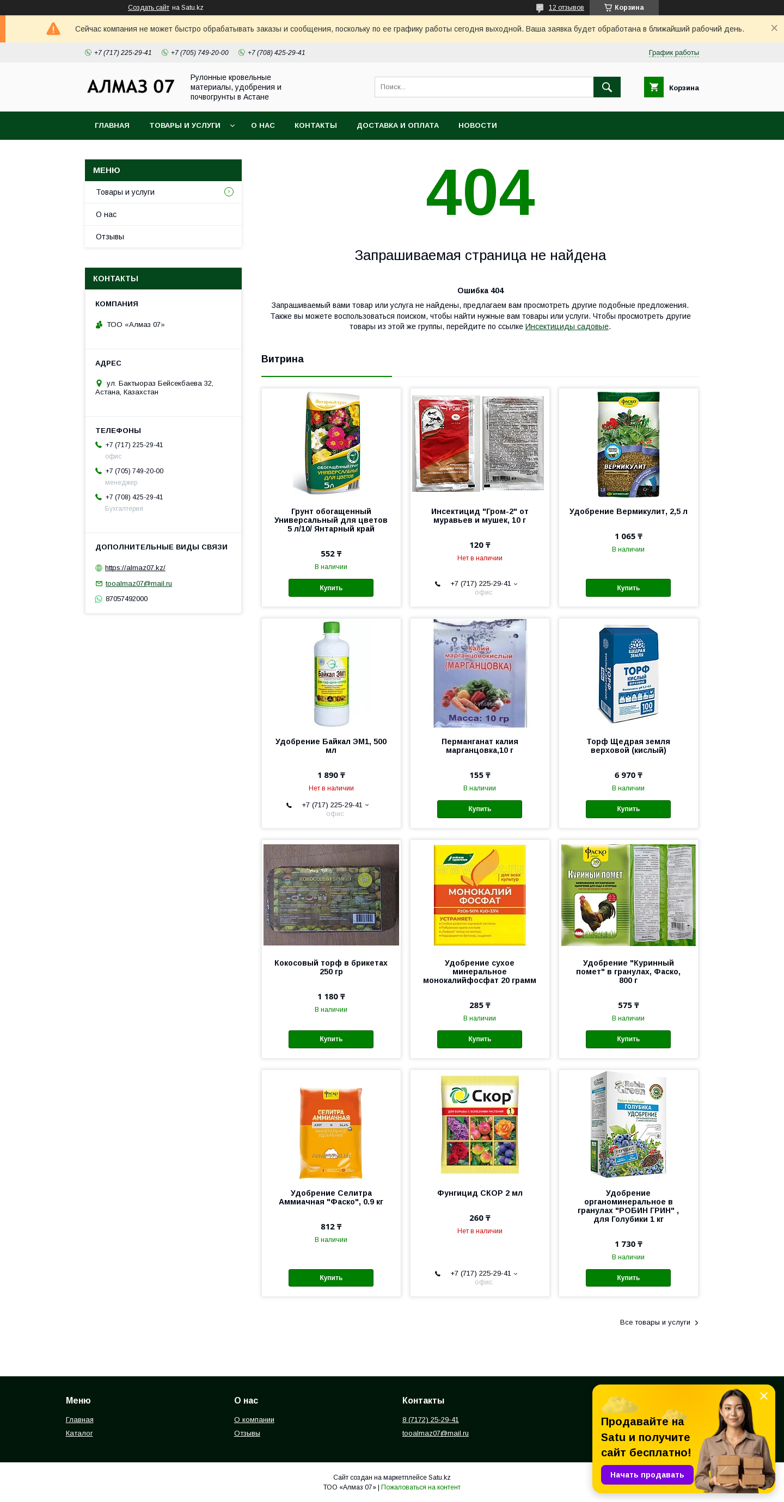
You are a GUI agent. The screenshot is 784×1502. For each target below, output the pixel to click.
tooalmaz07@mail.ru (139, 583)
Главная (112, 125)
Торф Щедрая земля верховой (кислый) (628, 746)
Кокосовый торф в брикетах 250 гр (331, 967)
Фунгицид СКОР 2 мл (480, 1193)
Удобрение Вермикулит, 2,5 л (628, 511)
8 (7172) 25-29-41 (430, 1420)
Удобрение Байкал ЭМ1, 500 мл (331, 746)
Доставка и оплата (398, 125)
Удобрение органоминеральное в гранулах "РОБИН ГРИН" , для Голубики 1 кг (628, 1206)
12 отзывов (566, 7)
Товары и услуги (184, 125)
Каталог (79, 1433)
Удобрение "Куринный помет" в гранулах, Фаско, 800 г (628, 972)
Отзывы (110, 236)
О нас (263, 125)
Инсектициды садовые (567, 326)
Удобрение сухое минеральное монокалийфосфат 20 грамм (479, 972)
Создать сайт (148, 7)
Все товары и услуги (655, 1322)
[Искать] (607, 87)
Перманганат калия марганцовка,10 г (480, 746)
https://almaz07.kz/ (135, 568)
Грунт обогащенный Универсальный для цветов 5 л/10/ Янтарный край (331, 520)
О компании (254, 1420)
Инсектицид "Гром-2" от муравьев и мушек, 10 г (480, 515)
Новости (477, 125)
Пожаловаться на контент (421, 1487)
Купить (331, 588)
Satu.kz (439, 1477)
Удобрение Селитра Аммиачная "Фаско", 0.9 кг (331, 1197)
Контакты (316, 125)
